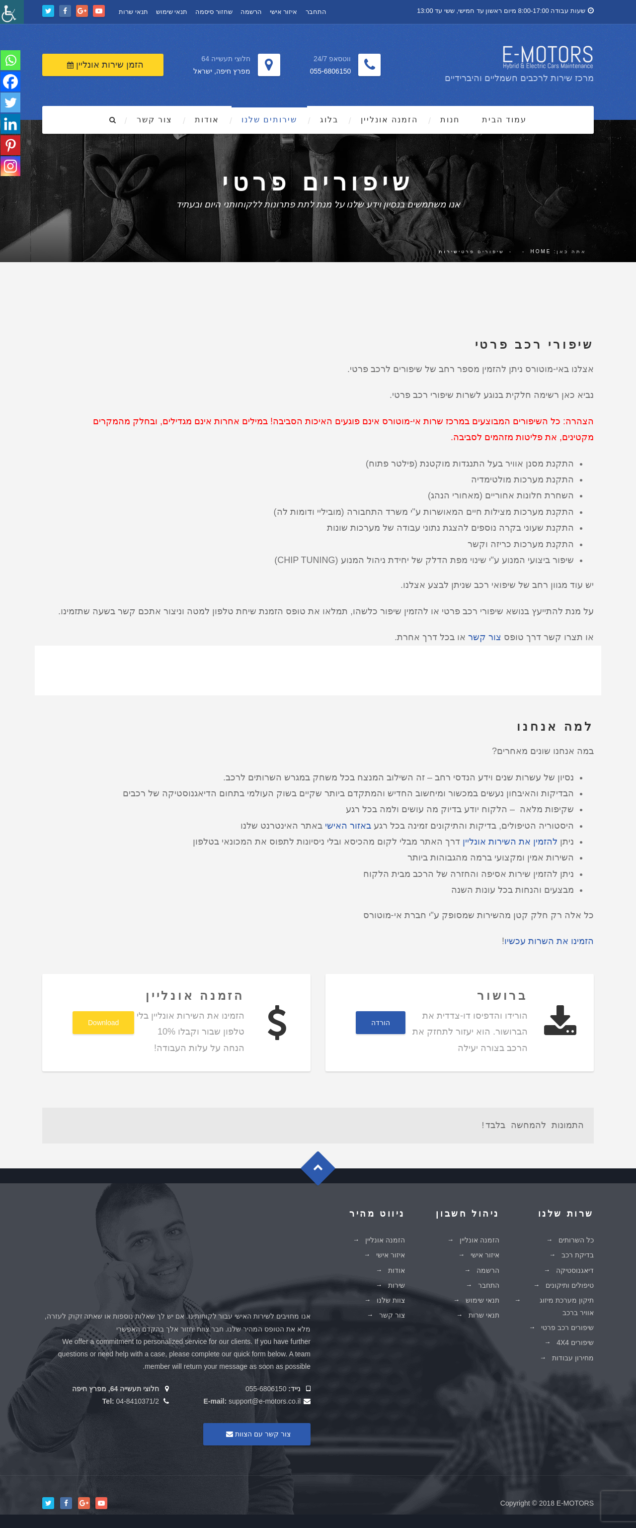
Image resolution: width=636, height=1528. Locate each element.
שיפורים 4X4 (575, 1341)
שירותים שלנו (269, 118)
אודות (207, 118)
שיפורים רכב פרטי (567, 1326)
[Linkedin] (11, 126)
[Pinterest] (11, 148)
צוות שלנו (391, 1299)
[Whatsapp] (11, 61)
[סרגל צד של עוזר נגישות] (12, 12)
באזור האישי (348, 824)
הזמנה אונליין (389, 118)
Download (103, 1021)
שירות (449, 250)
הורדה (380, 1021)
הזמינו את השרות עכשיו (549, 940)
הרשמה (251, 10)
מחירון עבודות (573, 1356)
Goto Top (323, 1170)
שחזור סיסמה (214, 10)
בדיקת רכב (577, 1253)
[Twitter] (11, 104)
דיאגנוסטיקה (575, 1268)
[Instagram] (11, 170)
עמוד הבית (504, 118)
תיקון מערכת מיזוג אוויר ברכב (567, 1305)
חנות (450, 118)
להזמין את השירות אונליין (510, 840)
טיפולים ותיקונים (570, 1283)
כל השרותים (576, 1238)
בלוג (329, 118)
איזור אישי (284, 10)
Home (540, 250)
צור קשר (154, 118)
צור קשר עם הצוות (257, 1432)
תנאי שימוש (172, 10)
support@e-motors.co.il (265, 1400)
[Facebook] (11, 83)
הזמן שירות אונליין (105, 63)
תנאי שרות (133, 10)
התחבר (316, 10)
